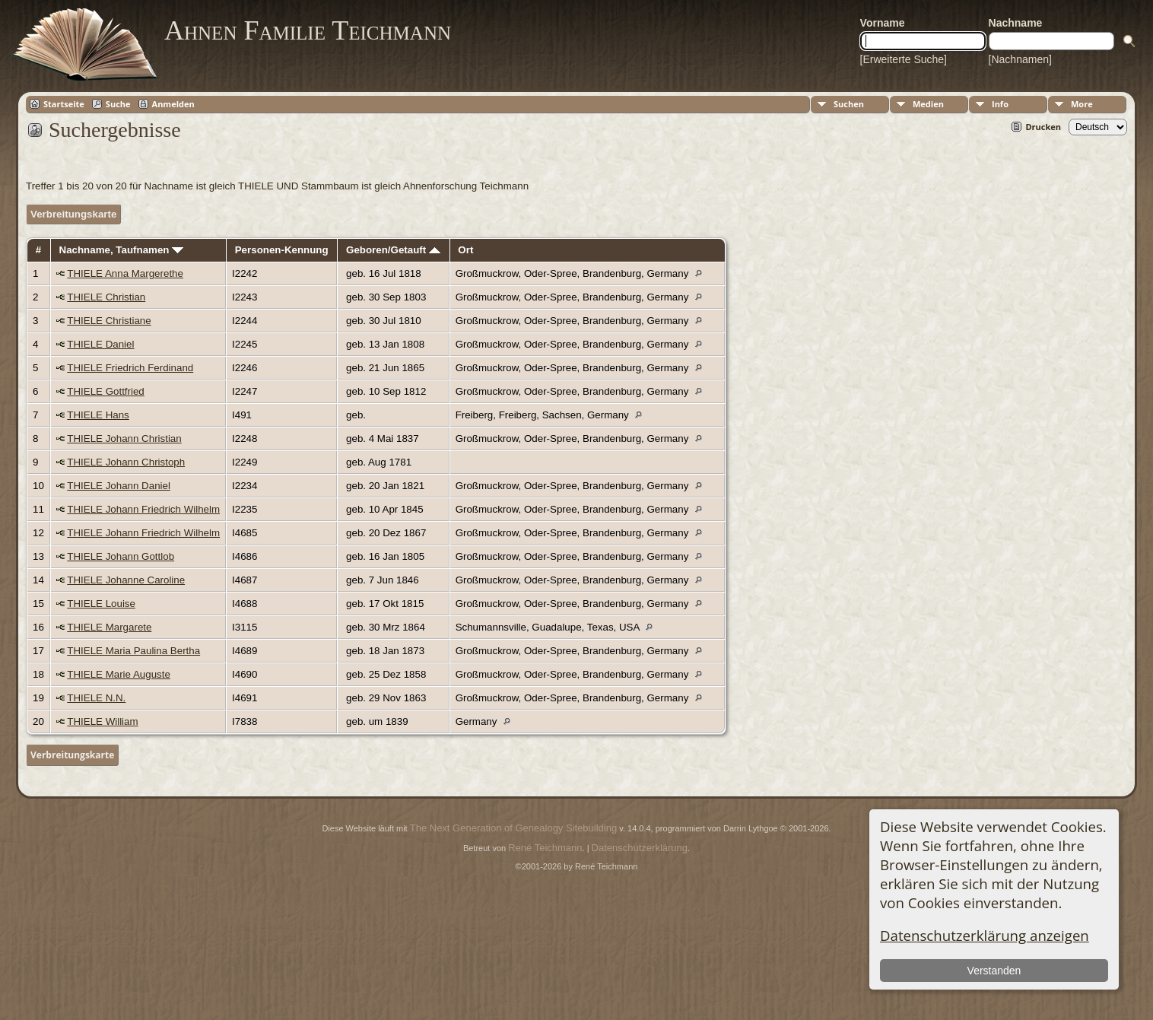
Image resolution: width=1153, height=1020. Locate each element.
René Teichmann (545, 847)
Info (1000, 104)
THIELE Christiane (109, 320)
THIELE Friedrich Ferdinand (130, 367)
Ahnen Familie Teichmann (307, 30)
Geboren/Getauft (393, 250)
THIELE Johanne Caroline (126, 580)
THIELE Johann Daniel (118, 485)
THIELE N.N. (96, 698)
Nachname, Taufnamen (121, 250)
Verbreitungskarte (73, 214)
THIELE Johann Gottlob (120, 556)
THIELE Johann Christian (124, 438)
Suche (118, 104)
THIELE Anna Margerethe (125, 273)
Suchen (849, 104)
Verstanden (994, 970)
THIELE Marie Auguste (118, 674)
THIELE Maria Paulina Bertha (133, 650)
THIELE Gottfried (105, 391)
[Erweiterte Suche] (903, 59)
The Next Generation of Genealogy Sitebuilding (513, 828)
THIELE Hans (98, 415)
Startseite (63, 104)
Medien (928, 104)
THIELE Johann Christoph (126, 462)
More (1082, 104)
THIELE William (102, 721)
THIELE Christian (106, 297)
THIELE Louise (101, 603)
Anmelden (173, 104)
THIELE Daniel (100, 344)
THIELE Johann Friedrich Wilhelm (143, 509)
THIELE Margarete (109, 627)
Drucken (1043, 126)
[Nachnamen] (1020, 59)
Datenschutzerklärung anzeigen (984, 935)
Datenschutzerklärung (640, 847)
